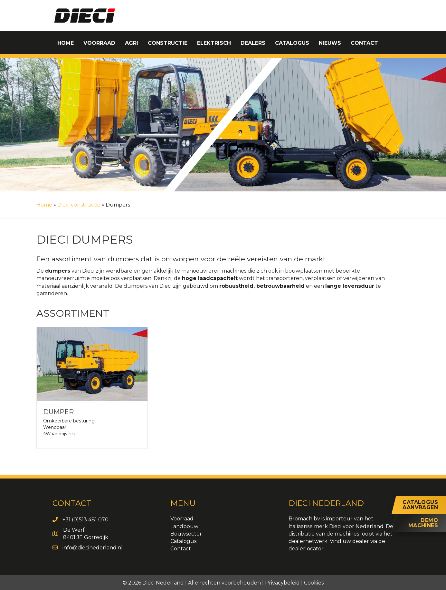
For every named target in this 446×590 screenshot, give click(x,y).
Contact (180, 549)
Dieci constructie (78, 205)
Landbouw (184, 526)
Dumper (58, 412)
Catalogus (183, 541)
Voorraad (182, 519)
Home (44, 205)
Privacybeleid (282, 583)
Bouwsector (186, 534)
